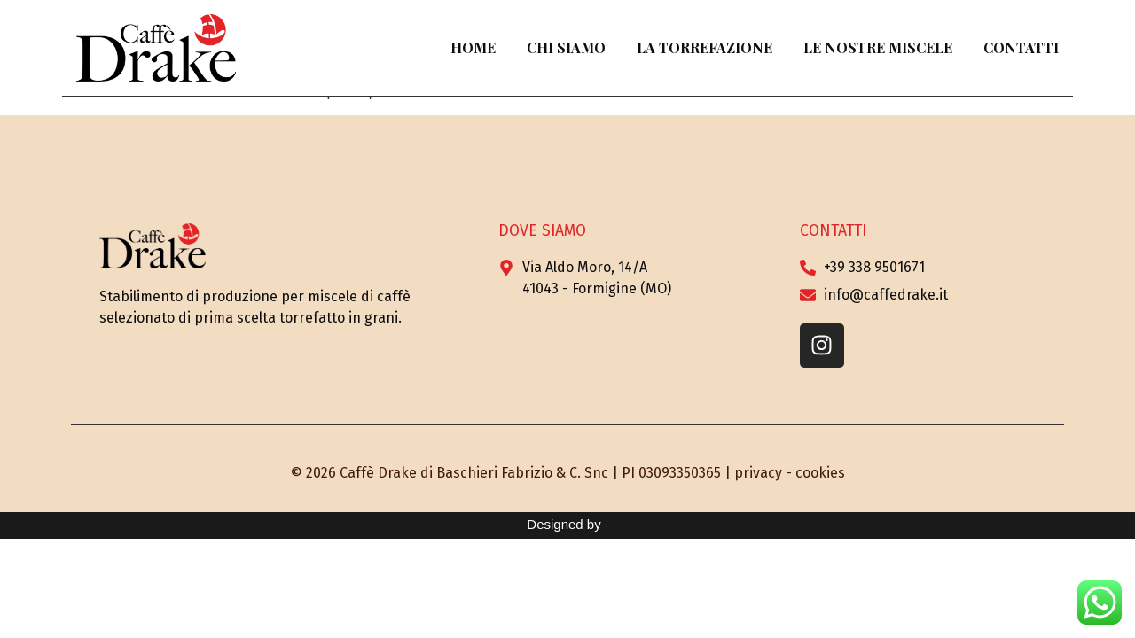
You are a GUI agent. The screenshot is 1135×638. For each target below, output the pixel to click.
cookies (820, 472)
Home (473, 47)
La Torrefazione (704, 47)
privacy (758, 472)
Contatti (1021, 47)
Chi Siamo (566, 47)
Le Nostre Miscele (877, 47)
